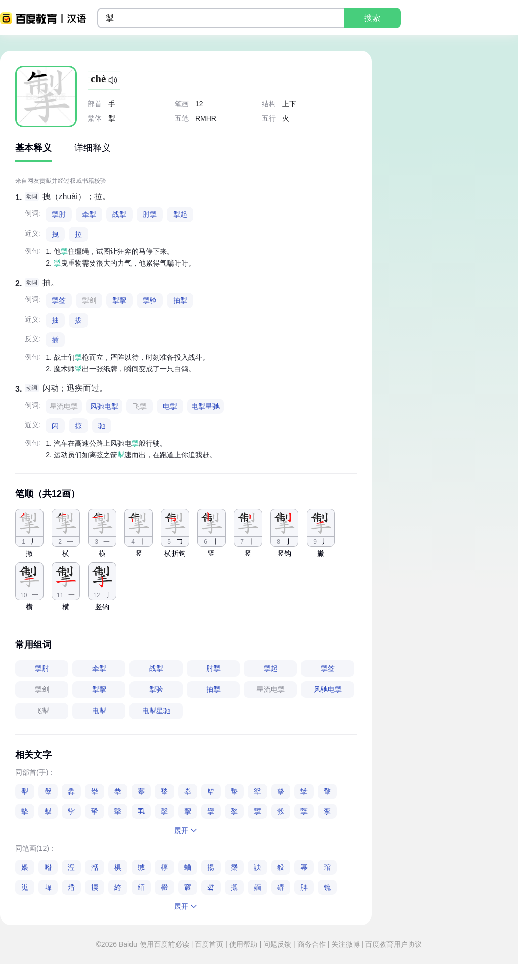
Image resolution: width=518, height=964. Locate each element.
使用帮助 (243, 944)
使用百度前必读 (165, 944)
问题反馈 (277, 944)
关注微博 (345, 944)
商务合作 (311, 944)
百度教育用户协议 (393, 944)
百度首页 (209, 944)
